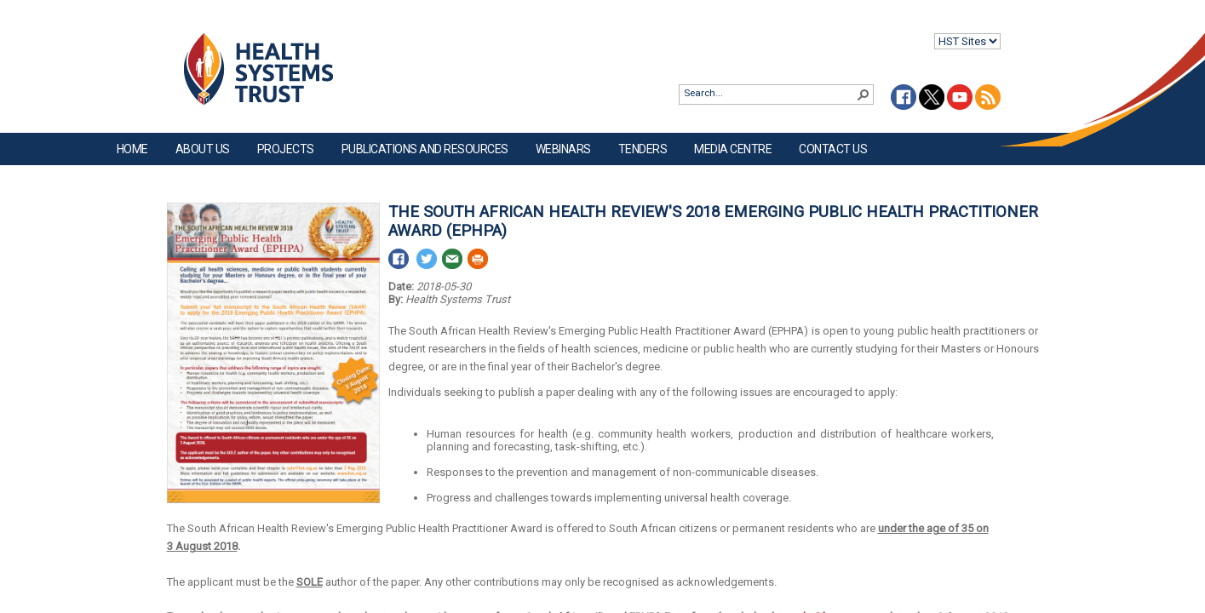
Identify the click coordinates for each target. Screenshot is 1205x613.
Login (14, 26)
